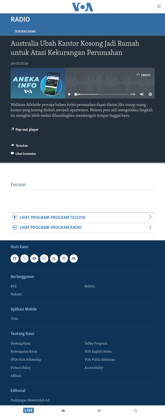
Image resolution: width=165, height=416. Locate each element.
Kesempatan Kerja (24, 351)
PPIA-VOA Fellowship (26, 360)
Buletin (90, 286)
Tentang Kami (25, 31)
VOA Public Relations (100, 360)
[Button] (19, 147)
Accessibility (94, 368)
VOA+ (15, 319)
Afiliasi (16, 376)
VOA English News (98, 351)
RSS (14, 286)
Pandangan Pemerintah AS (30, 400)
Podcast (16, 294)
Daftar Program (96, 343)
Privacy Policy (21, 368)
